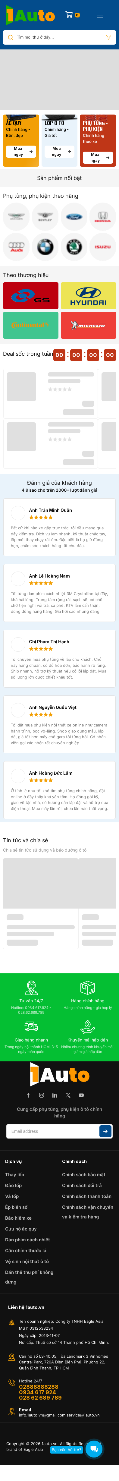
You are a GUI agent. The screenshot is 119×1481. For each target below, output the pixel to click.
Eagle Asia (33, 1449)
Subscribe (105, 1131)
